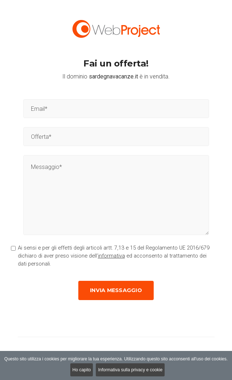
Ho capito (81, 369)
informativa (111, 255)
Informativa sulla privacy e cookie (130, 369)
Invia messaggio (116, 290)
